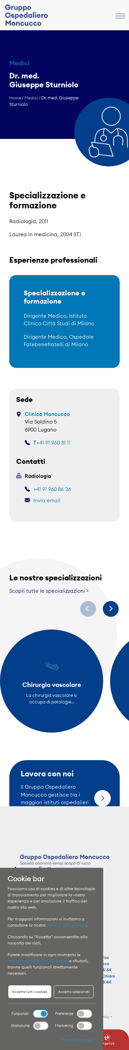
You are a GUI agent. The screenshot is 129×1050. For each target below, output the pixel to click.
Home (15, 97)
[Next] (111, 609)
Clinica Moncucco (47, 414)
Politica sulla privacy (66, 925)
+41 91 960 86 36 (52, 489)
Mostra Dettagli (79, 1039)
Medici (31, 97)
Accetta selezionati (73, 991)
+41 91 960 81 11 (53, 442)
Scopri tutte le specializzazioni (48, 591)
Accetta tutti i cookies (29, 991)
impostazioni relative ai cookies (38, 960)
